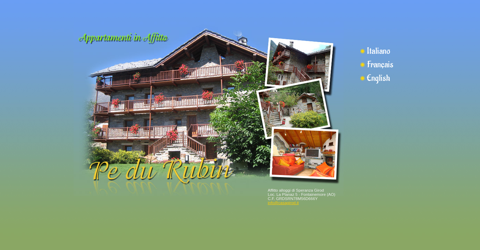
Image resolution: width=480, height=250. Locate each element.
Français (380, 64)
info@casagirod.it (283, 203)
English (378, 78)
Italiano (378, 51)
